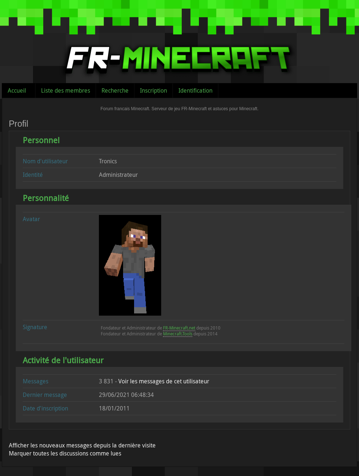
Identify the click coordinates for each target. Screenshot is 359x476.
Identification (195, 90)
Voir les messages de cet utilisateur (163, 381)
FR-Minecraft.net (179, 328)
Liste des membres (65, 90)
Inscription (153, 90)
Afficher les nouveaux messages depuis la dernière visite (82, 445)
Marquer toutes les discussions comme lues (65, 453)
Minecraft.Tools (177, 333)
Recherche (115, 90)
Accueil (17, 90)
